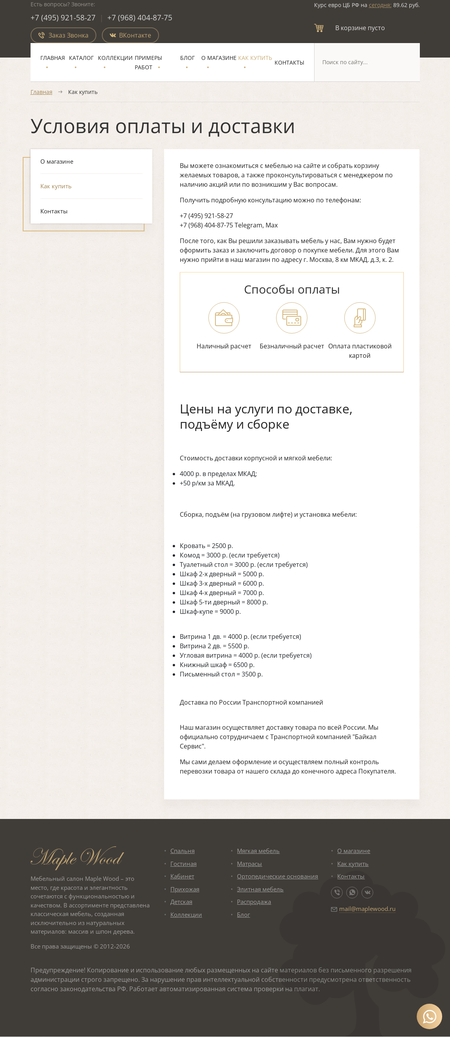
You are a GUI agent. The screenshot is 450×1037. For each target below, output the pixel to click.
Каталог (81, 58)
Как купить (255, 58)
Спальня (182, 851)
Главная (52, 58)
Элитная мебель (260, 889)
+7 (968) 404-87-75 (140, 18)
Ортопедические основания (277, 876)
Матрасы (249, 864)
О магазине (219, 58)
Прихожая (184, 889)
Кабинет (182, 876)
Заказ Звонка (63, 35)
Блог (187, 58)
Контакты (289, 63)
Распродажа (254, 902)
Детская (181, 902)
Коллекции (115, 58)
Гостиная (183, 864)
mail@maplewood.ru (367, 909)
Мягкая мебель (258, 851)
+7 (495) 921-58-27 (63, 18)
